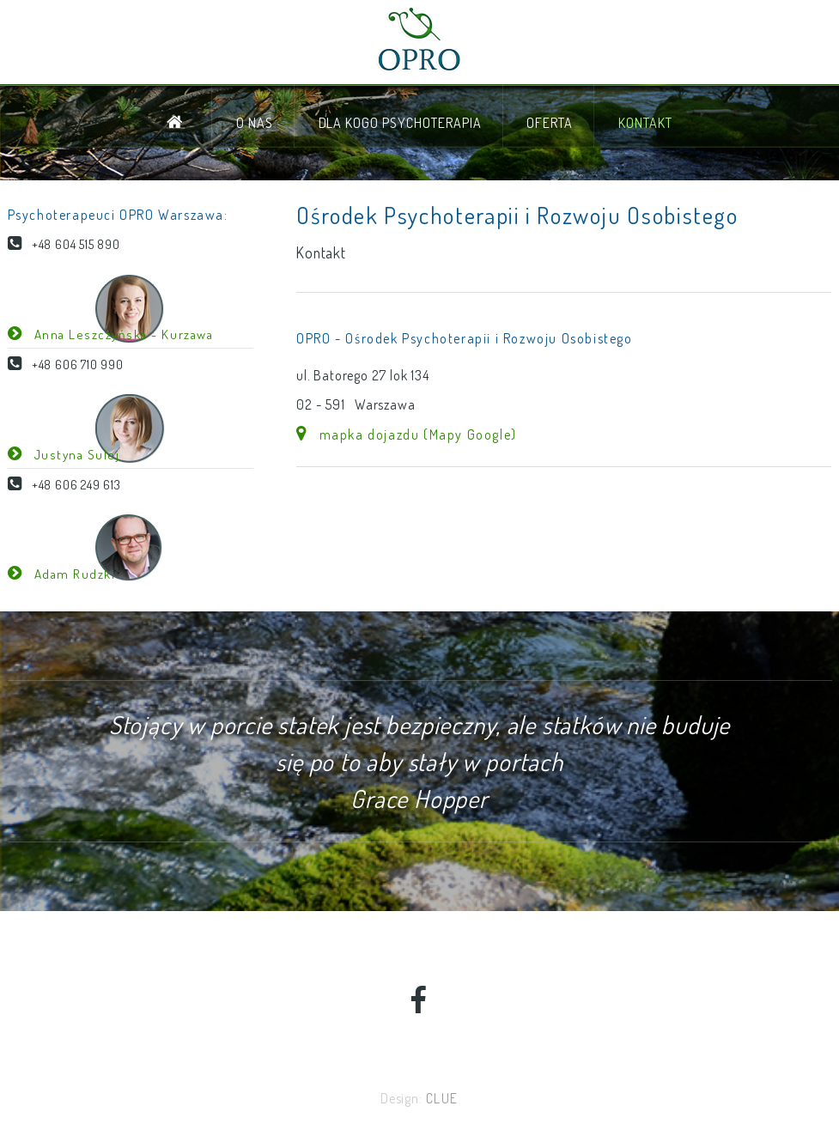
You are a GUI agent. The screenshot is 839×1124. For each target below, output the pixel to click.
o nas (254, 122)
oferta (549, 122)
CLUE (442, 1098)
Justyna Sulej (70, 454)
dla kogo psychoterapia (400, 122)
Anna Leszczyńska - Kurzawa (117, 334)
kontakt (645, 122)
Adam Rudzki (68, 573)
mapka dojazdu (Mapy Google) (412, 434)
